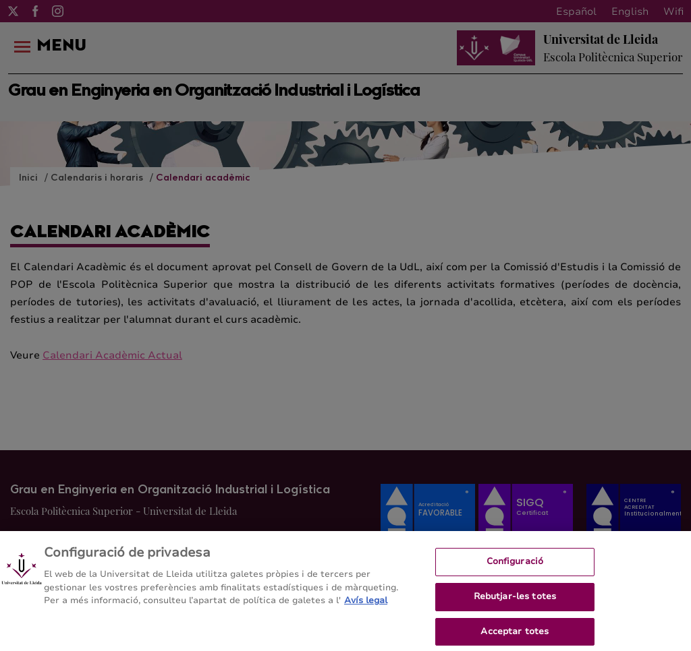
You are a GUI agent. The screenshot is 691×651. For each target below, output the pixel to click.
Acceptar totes (514, 635)
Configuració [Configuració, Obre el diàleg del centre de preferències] (515, 565)
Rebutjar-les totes (515, 600)
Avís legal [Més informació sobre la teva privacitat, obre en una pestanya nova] (365, 604)
